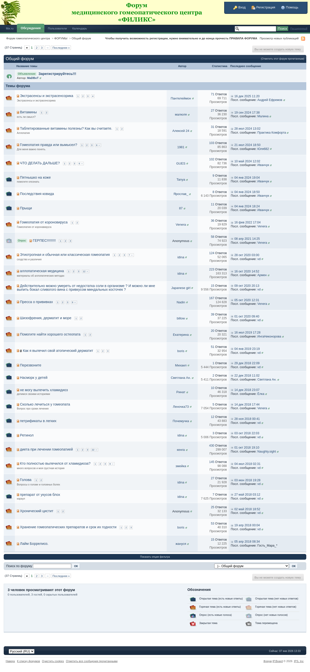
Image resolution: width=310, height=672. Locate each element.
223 (211, 269)
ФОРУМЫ (60, 38)
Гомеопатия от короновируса (44, 222)
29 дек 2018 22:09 (247, 363)
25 (212, 507)
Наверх (10, 661)
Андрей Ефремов (269, 100)
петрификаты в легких (38, 421)
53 (212, 523)
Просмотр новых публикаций (279, 38)
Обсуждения (31, 28)
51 (212, 347)
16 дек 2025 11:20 (247, 96)
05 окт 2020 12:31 (246, 300)
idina (180, 257)
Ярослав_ (180, 194)
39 (212, 314)
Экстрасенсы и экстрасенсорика (46, 96)
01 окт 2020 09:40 (246, 316)
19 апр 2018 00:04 (247, 525)
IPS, (299, 661)
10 (212, 388)
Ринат (180, 392)
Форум (267, 661)
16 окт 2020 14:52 (246, 271)
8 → (111, 464)
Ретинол (27, 435)
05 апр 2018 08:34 (247, 541)
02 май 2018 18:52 (247, 509)
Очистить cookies (53, 661)
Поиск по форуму (19, 566)
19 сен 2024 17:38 (247, 112)
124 (211, 253)
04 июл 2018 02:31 (247, 464)
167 (211, 298)
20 (212, 331)
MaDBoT (32, 77)
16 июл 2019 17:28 (247, 332)
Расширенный (298, 28)
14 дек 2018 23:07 (247, 390)
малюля (181, 114)
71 (212, 94)
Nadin (181, 302)
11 (212, 204)
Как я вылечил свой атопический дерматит (58, 351)
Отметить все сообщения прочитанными (92, 661)
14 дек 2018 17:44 (247, 404)
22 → (94, 450)
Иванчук (263, 165)
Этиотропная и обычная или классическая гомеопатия (65, 255)
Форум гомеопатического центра (28, 38)
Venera (181, 224)
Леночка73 (181, 406)
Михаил (181, 365)
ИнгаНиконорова (269, 336)
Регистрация (263, 7)
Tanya (181, 179)
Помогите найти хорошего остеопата (50, 334)
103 (211, 143)
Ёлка (260, 394)
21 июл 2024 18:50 (247, 145)
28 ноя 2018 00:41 (247, 419)
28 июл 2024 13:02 (247, 128)
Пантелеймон (181, 98)
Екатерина (181, 334)
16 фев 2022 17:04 (247, 222)
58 (212, 237)
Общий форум (81, 38)
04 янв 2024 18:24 (247, 206)
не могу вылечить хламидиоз (44, 390)
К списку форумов (28, 661)
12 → (85, 271)
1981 (181, 147)
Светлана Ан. (181, 378)
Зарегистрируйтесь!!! (57, 74)
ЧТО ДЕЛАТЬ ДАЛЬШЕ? (40, 163)
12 (212, 417)
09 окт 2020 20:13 (246, 286)
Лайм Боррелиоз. (34, 544)
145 (211, 462)
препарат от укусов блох (40, 495)
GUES (181, 163)
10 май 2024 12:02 (247, 161)
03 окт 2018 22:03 (246, 433)
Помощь (289, 7)
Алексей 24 (180, 131)
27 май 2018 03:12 (247, 494)
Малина (263, 116)
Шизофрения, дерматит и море (45, 318)
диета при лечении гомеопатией (46, 449)
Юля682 (263, 149)
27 (212, 110)
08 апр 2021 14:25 (247, 238)
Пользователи (57, 28)
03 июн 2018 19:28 (247, 480)
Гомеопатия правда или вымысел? (48, 145)
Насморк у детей (34, 378)
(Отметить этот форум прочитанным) (282, 58)
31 (212, 127)
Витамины (28, 112)
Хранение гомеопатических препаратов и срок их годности (68, 527)
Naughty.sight (266, 451)
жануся (181, 544)
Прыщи (26, 208)
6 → (98, 145)
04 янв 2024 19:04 (247, 177)
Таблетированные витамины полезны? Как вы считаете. (66, 128)
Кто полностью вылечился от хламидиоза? (55, 463)
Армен (262, 275)
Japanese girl (180, 288)
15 (212, 286)
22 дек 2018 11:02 (247, 375)
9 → (74, 302)
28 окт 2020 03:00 (246, 255)
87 (181, 208)
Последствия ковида (37, 194)
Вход (239, 7)
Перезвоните (30, 365)
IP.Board (278, 661)
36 (212, 220)
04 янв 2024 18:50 (247, 192)
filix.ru (10, 28)
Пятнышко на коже (35, 177)
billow (181, 318)
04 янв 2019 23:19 (247, 349)
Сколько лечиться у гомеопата (45, 404)
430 (211, 445)
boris (180, 351)
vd (259, 259)
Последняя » (61, 47)
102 (211, 159)
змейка (181, 466)
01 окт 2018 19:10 (246, 447)
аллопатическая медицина (42, 271)
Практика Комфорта (271, 132)
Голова (25, 480)
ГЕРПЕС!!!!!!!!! (44, 240)
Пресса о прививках (36, 302)
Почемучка (181, 421)
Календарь (79, 28)
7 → (131, 255)
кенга (181, 450)
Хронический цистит (36, 511)
